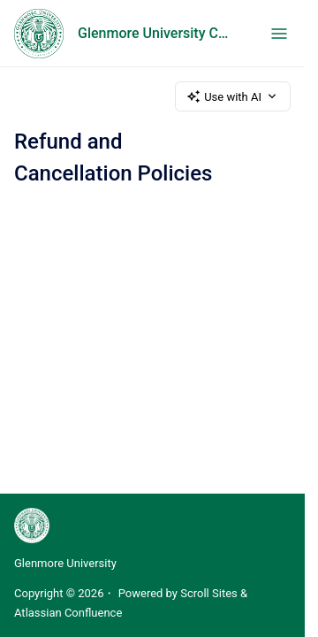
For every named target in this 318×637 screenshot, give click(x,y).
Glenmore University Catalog (156, 33)
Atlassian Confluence (68, 612)
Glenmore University (65, 563)
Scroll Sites (209, 593)
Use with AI (232, 96)
